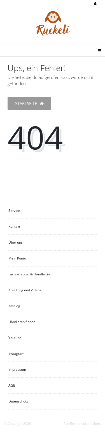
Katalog (14, 306)
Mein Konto (17, 258)
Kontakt (14, 226)
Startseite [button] (29, 103)
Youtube (14, 337)
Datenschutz (18, 401)
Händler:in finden (21, 321)
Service (14, 210)
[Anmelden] (95, 3)
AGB (11, 385)
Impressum (17, 369)
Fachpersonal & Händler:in (29, 274)
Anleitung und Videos (24, 290)
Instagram (16, 353)
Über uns (15, 242)
